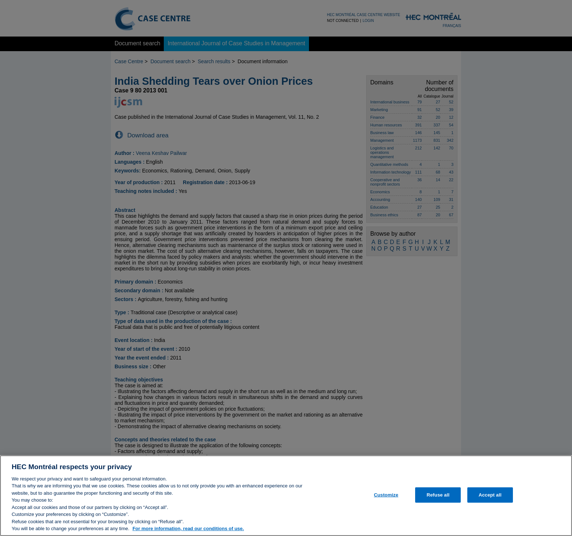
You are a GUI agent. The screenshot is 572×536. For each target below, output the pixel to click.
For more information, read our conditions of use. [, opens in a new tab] (188, 532)
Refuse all (437, 498)
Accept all (490, 498)
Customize (386, 498)
